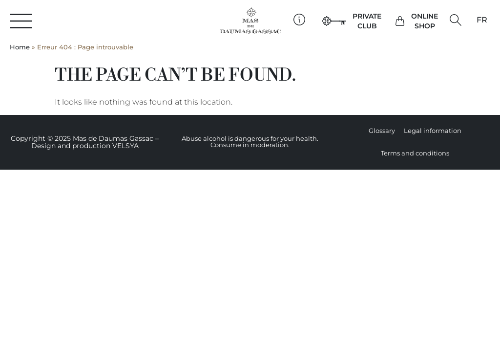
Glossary (382, 130)
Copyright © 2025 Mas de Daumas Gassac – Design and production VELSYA (85, 142)
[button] (455, 20)
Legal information (432, 130)
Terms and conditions (415, 153)
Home (20, 47)
